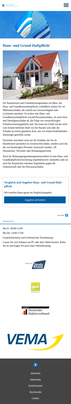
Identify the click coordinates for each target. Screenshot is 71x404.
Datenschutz (35, 379)
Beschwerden (35, 392)
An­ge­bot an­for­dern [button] (35, 199)
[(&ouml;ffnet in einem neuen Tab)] (35, 296)
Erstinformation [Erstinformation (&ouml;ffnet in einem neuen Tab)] (35, 385)
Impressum (35, 373)
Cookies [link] (35, 398)
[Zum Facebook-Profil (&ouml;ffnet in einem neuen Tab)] (35, 365)
